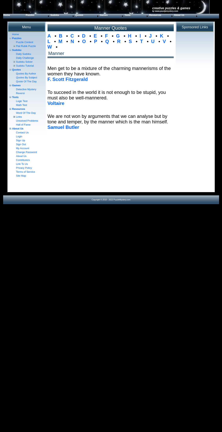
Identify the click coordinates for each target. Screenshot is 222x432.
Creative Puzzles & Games (171, 8)
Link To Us (22, 163)
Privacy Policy (24, 167)
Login (19, 136)
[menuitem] (14, 16)
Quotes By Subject (26, 77)
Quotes (79, 15)
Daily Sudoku (23, 53)
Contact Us (22, 132)
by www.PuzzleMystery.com (165, 11)
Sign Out (21, 144)
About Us (179, 15)
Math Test (21, 105)
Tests (127, 15)
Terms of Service (25, 171)
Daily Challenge (25, 57)
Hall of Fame (23, 124)
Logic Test (21, 101)
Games (104, 15)
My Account (22, 148)
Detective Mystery (26, 89)
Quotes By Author (26, 73)
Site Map (21, 175)
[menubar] (100, 16)
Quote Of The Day (26, 81)
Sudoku (54, 15)
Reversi (20, 93)
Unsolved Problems (27, 120)
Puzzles (30, 15)
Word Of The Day (26, 112)
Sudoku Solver (24, 61)
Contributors (23, 160)
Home (6, 15)
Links (19, 116)
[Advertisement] (111, 164)
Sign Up (20, 140)
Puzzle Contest (24, 42)
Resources (155, 15)
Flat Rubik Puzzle (26, 46)
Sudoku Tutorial (25, 65)
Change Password (26, 152)
